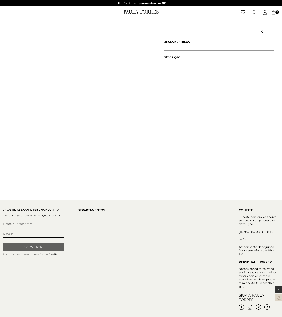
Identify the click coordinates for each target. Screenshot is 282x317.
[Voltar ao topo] (278, 289)
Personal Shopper (255, 262)
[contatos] (278, 297)
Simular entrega (177, 41)
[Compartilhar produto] (262, 32)
